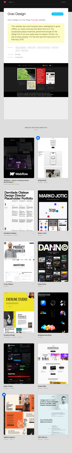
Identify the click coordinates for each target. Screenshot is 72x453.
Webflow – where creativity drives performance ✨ (16, 181)
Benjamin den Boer (45, 335)
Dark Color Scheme (44, 47)
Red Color (25, 50)
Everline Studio (9, 335)
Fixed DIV (55, 47)
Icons (17, 50)
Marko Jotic (42, 233)
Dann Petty (42, 284)
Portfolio (34, 20)
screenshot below (19, 31)
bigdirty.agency (9, 437)
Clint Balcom (42, 437)
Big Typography (21, 47)
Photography (7, 337)
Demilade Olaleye (10, 233)
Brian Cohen (8, 386)
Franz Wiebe (8, 284)
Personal (6, 388)
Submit (36, 129)
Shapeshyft (42, 180)
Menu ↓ (11, 2)
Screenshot (57, 14)
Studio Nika (42, 386)
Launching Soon (8, 235)
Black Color (31, 47)
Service (46, 182)
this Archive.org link (19, 37)
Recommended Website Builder (12, 184)
